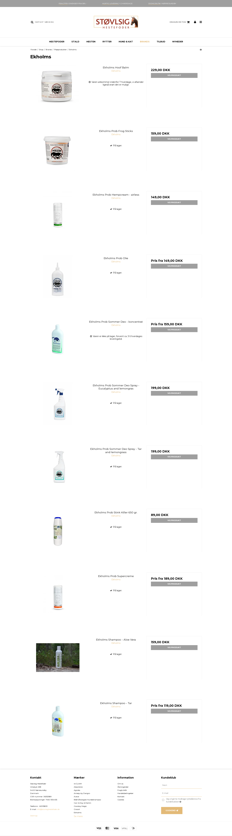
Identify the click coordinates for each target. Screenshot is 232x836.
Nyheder (177, 41)
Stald (75, 41)
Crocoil (77, 809)
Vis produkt (174, 75)
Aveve (76, 796)
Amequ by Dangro (82, 793)
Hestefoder (56, 41)
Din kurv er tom (180, 22)
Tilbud (161, 41)
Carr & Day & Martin (82, 803)
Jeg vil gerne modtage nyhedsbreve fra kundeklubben (184, 800)
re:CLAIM (78, 784)
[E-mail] (181, 793)
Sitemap (33, 816)
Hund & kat (126, 41)
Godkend (171, 810)
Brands (145, 41)
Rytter (107, 41)
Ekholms (77, 812)
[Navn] (181, 785)
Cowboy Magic (80, 806)
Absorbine (78, 787)
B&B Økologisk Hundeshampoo (87, 800)
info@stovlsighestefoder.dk (48, 809)
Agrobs (77, 790)
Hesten (90, 41)
